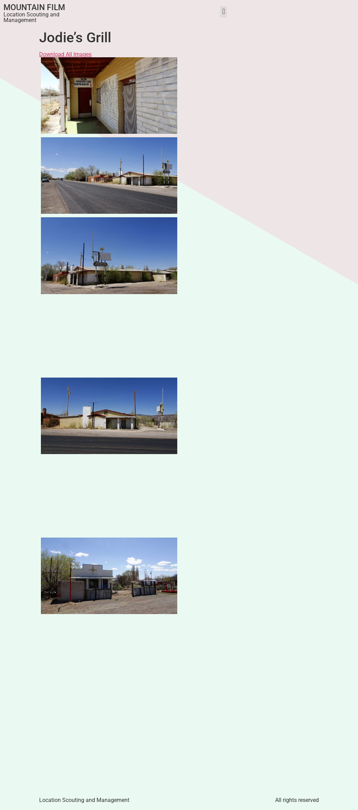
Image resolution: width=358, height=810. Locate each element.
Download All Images (65, 54)
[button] (223, 11)
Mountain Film (34, 7)
